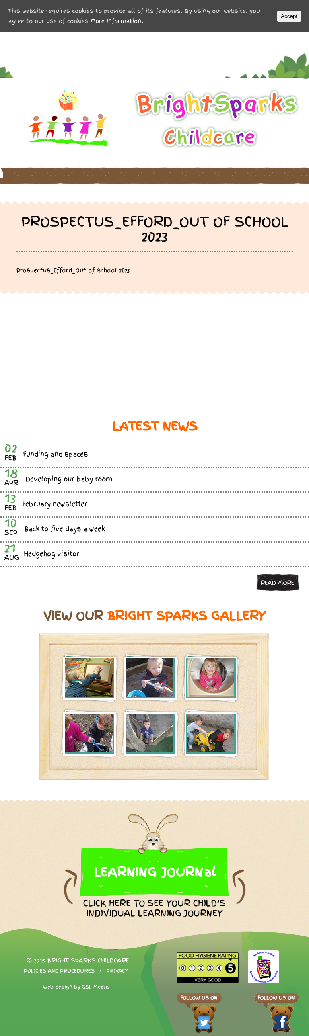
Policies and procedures (59, 971)
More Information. (117, 21)
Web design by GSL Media (76, 987)
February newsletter (54, 504)
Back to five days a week (64, 529)
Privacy (117, 971)
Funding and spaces (55, 454)
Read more (277, 583)
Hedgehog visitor (51, 554)
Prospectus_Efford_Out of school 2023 (73, 270)
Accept (289, 16)
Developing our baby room (69, 479)
